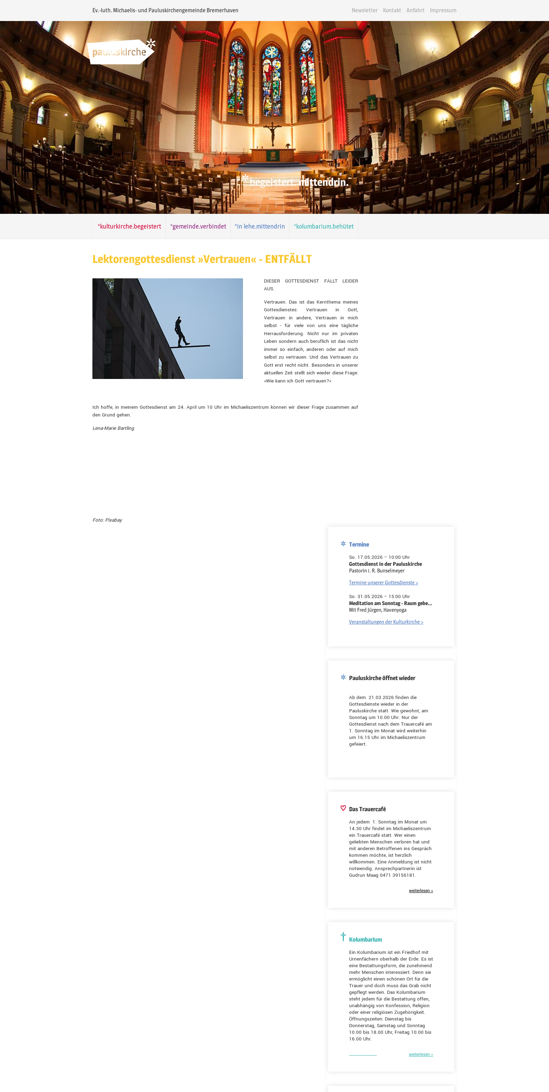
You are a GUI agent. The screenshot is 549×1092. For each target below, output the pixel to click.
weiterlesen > (455, 555)
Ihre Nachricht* (232, 979)
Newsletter (396, 10)
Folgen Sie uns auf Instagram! (98, 1046)
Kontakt (424, 10)
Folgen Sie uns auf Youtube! (96, 1029)
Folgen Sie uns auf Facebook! (97, 1063)
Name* (223, 948)
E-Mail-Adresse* (80, 843)
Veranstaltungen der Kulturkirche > (420, 286)
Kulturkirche (309, 935)
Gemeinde (230, 935)
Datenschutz (304, 1070)
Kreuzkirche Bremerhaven (411, 792)
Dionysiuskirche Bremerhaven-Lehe (421, 780)
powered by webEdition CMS (529, 1090)
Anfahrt (447, 10)
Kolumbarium (268, 935)
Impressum (474, 10)
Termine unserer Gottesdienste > (417, 247)
